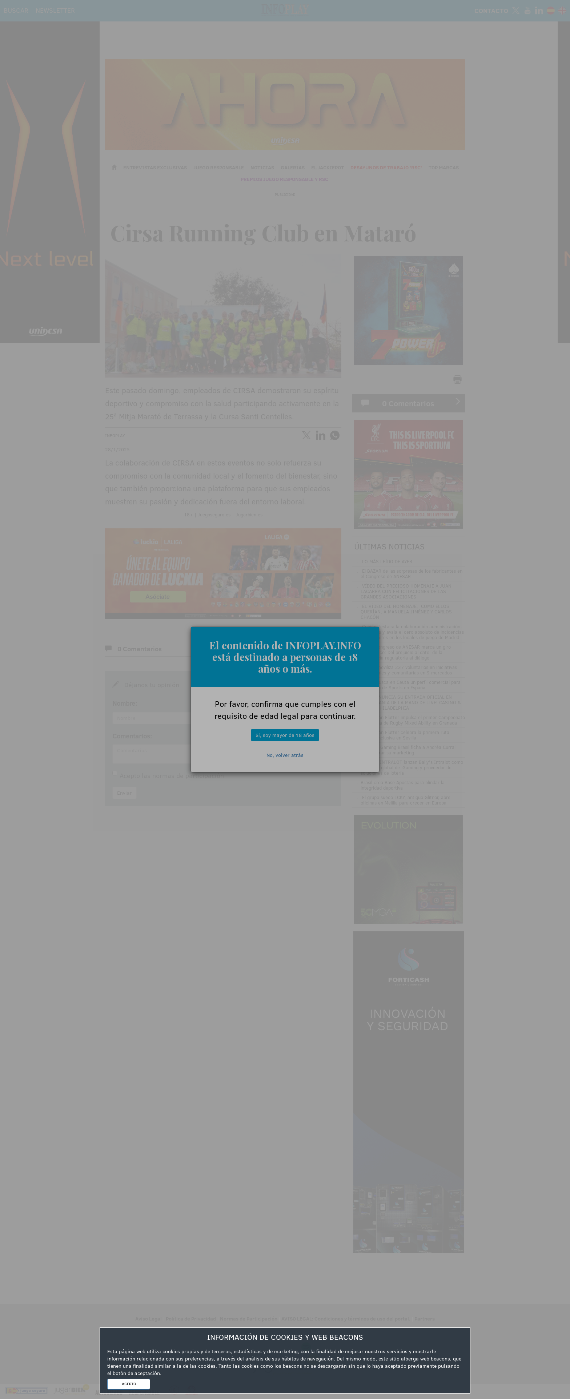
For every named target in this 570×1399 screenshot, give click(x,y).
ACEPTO (129, 1384)
